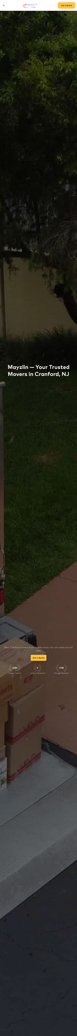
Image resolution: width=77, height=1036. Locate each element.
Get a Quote (66, 5)
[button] (4, 5)
